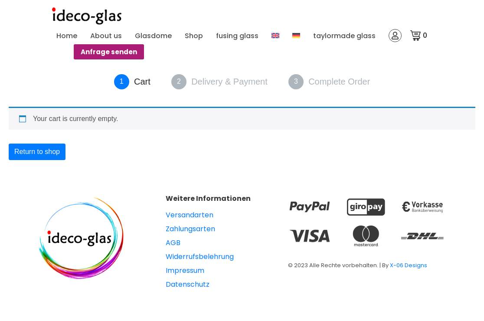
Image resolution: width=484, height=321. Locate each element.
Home (66, 36)
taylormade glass (344, 36)
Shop (194, 36)
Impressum (185, 270)
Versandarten (189, 215)
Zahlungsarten (190, 229)
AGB (173, 243)
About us (106, 36)
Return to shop (37, 151)
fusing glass (237, 36)
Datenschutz (187, 284)
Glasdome (153, 36)
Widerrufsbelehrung (200, 257)
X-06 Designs (408, 265)
